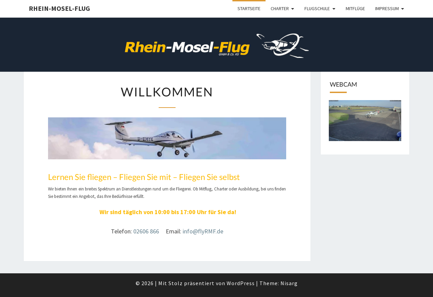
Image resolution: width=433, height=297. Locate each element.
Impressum (387, 8)
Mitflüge (355, 8)
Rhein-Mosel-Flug (59, 8)
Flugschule (317, 8)
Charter (280, 8)
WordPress (241, 283)
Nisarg (289, 283)
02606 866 (146, 231)
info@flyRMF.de (203, 231)
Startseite (248, 8)
